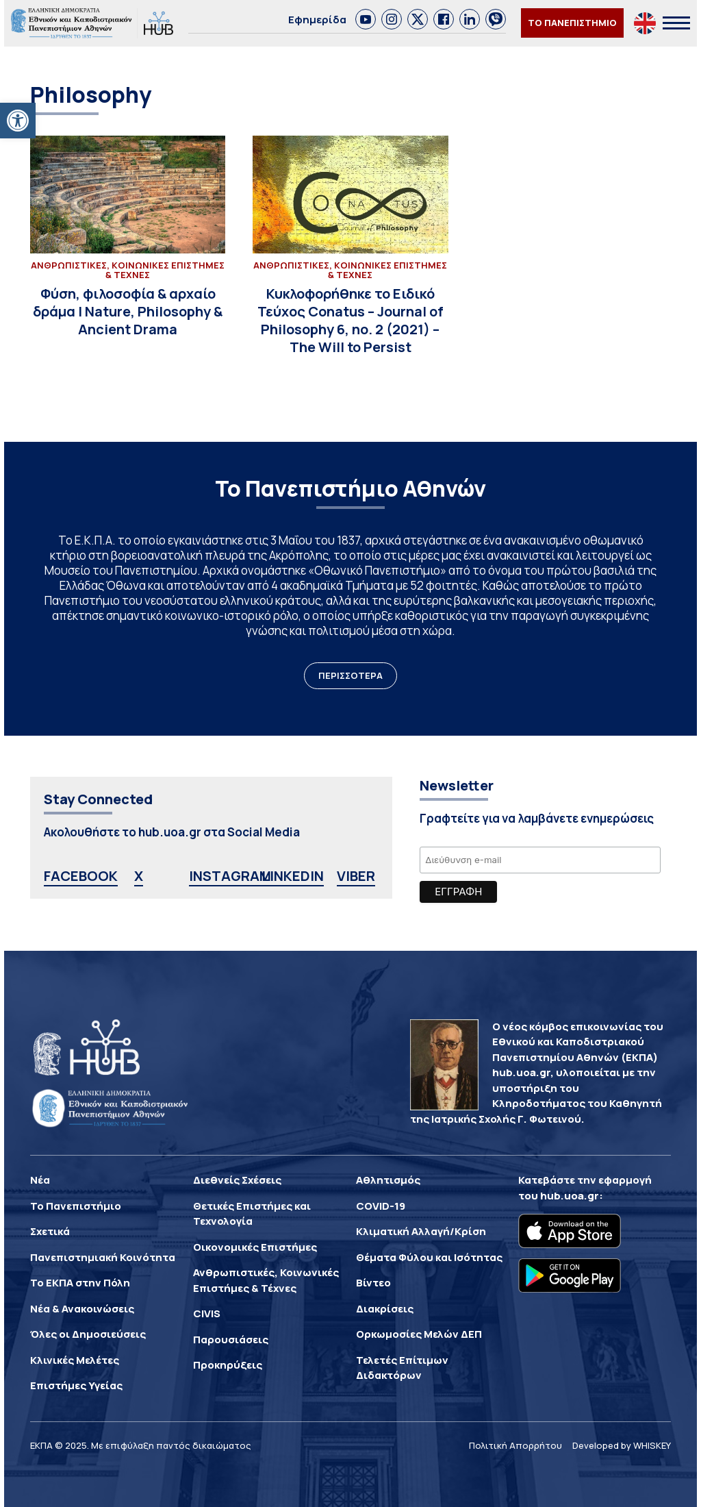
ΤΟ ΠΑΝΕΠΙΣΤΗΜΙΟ (572, 22)
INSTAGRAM (230, 876)
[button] (18, 120)
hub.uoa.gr (569, 1195)
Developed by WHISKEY (621, 1445)
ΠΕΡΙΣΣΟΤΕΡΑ (350, 675)
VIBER (356, 876)
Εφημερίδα (317, 19)
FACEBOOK (81, 876)
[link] (365, 19)
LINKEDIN (293, 876)
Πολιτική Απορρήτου (515, 1445)
